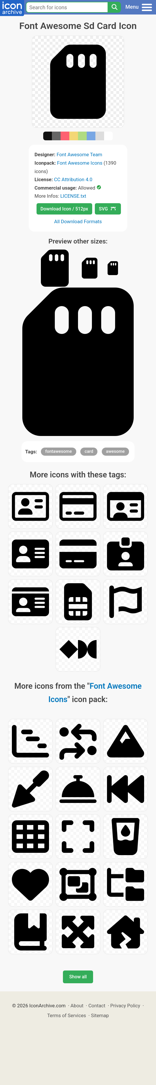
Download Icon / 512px (64, 209)
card (89, 451)
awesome (115, 451)
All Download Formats (78, 221)
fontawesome (58, 451)
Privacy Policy (125, 1005)
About (77, 1005)
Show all (78, 976)
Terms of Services (66, 1015)
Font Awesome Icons (80, 163)
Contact (97, 1005)
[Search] (114, 7)
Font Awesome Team (79, 154)
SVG (107, 209)
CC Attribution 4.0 (73, 179)
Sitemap (100, 1015)
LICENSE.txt (73, 196)
